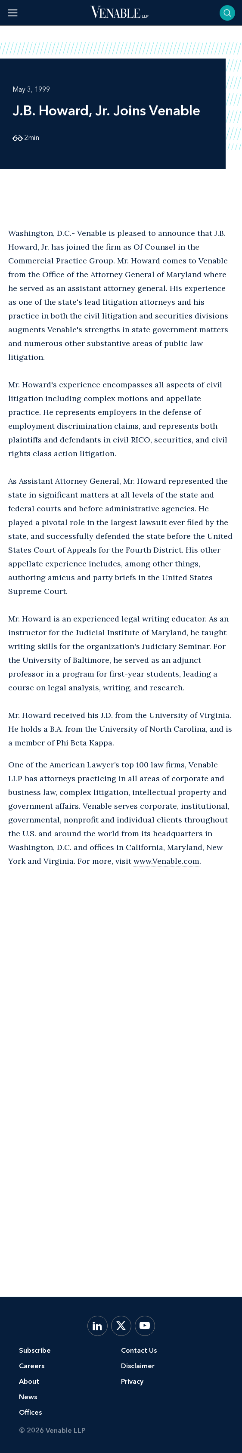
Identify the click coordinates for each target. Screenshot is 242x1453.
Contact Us (139, 1350)
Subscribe (35, 1350)
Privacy (132, 1381)
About (29, 1381)
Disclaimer (138, 1366)
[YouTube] (145, 1326)
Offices (30, 1412)
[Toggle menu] (13, 13)
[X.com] (121, 1326)
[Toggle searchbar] (227, 13)
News (28, 1397)
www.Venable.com (166, 861)
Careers (31, 1366)
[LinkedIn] (97, 1326)
